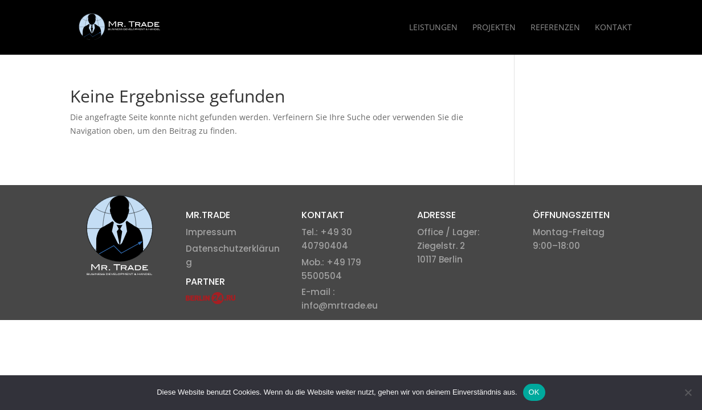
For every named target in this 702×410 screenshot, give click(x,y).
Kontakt (613, 27)
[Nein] (687, 392)
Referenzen (555, 27)
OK (534, 392)
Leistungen (433, 27)
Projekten (494, 27)
